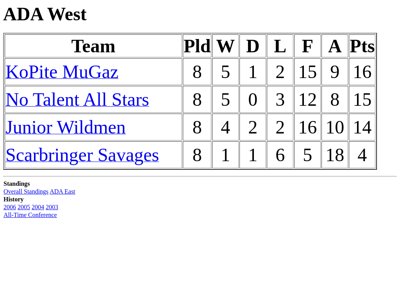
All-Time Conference (30, 215)
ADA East (62, 191)
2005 (24, 207)
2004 (38, 207)
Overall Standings (26, 191)
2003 (52, 207)
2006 (10, 207)
